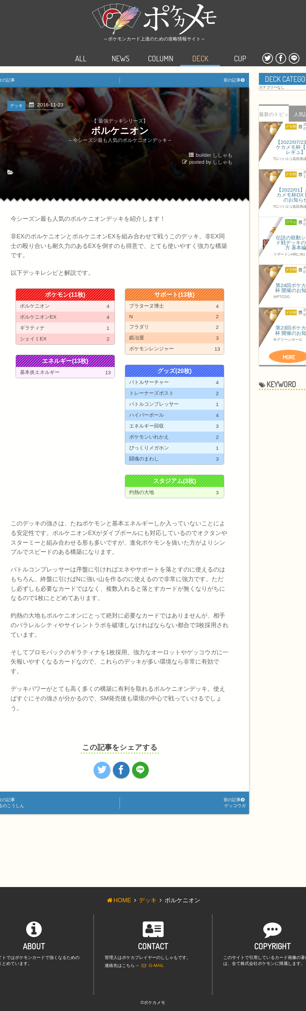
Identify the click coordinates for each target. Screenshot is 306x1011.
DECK (200, 52)
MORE (289, 357)
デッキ (148, 900)
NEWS (120, 52)
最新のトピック (274, 116)
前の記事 (235, 80)
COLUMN (160, 52)
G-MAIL (153, 965)
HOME (118, 900)
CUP (240, 52)
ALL (80, 52)
